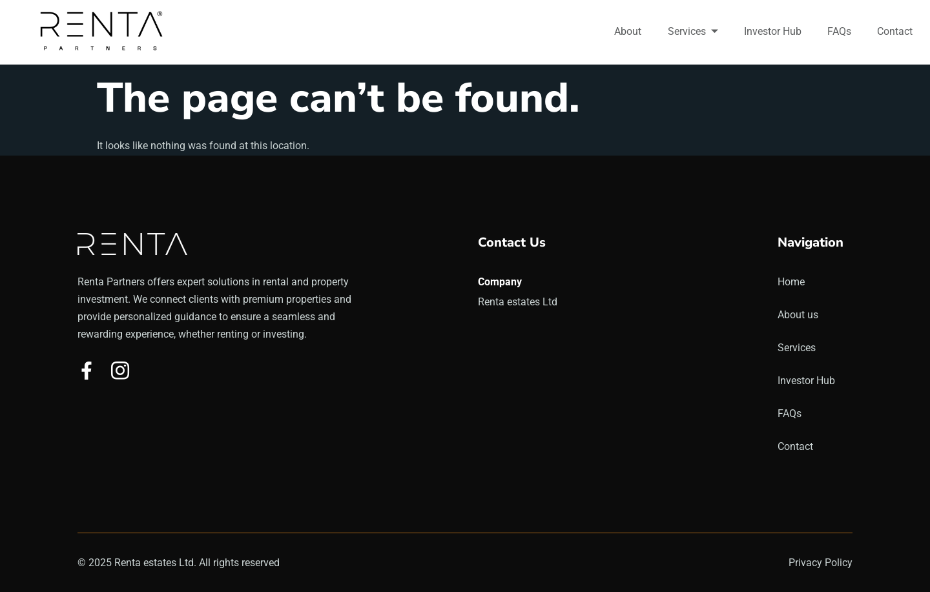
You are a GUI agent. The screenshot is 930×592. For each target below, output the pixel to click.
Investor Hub (773, 31)
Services (693, 31)
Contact (895, 31)
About (629, 31)
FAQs (840, 31)
